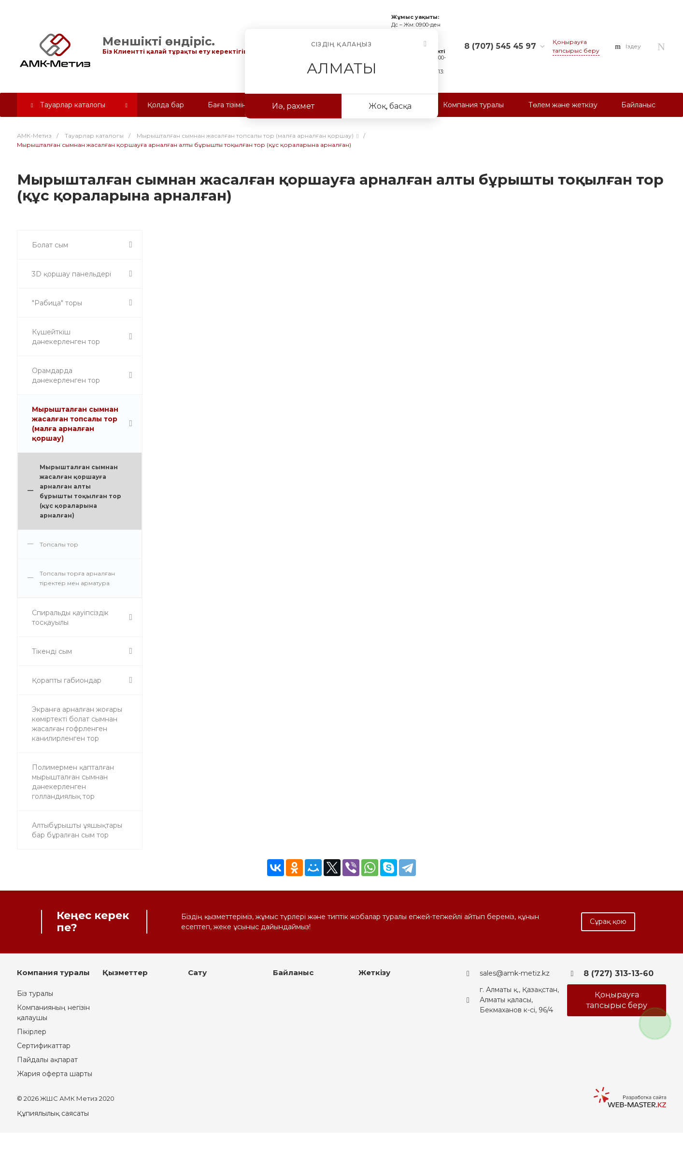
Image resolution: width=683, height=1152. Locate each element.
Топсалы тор (59, 544)
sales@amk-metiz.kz (515, 973)
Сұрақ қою (608, 921)
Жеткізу (374, 972)
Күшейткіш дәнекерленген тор (66, 337)
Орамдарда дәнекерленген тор (66, 375)
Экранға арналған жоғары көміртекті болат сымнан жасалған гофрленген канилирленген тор (77, 724)
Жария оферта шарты (54, 1073)
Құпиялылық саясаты (53, 1113)
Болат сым (50, 245)
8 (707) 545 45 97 (500, 46)
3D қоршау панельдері (71, 274)
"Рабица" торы (57, 303)
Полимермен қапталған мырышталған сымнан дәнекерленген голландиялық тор (73, 782)
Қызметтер (125, 972)
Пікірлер (31, 1031)
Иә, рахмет (293, 106)
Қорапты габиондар (66, 680)
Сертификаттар (44, 1045)
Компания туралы (53, 972)
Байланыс (293, 972)
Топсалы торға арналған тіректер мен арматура (77, 578)
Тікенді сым (52, 651)
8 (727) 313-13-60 (618, 973)
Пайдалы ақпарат (47, 1059)
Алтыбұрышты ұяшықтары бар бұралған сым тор (77, 830)
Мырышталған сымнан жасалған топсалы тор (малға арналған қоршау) (75, 424)
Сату (197, 972)
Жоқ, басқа (390, 106)
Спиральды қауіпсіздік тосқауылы (70, 617)
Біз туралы (35, 993)
